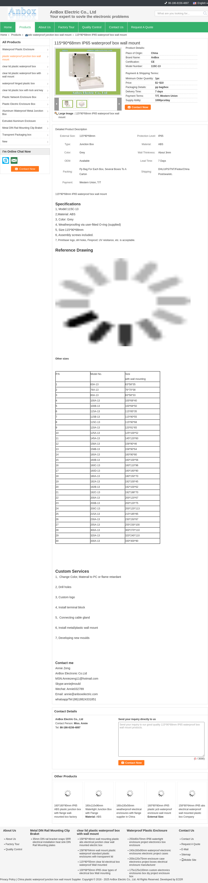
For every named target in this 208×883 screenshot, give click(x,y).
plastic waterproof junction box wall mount (48, 34)
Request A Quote (142, 27)
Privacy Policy (8, 879)
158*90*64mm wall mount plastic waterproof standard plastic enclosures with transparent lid (97, 853)
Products (25, 27)
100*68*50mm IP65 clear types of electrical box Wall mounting (98, 872)
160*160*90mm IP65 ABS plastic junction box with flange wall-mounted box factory (67, 811)
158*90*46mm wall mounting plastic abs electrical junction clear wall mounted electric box (99, 842)
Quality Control (92, 27)
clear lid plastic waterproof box (19, 66)
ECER (179, 879)
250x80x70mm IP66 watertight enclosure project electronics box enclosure (147, 842)
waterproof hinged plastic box (18, 83)
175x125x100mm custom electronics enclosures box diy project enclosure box (149, 873)
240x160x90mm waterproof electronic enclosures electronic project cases (150, 852)
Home (8, 27)
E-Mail (184, 849)
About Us (45, 27)
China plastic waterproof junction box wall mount (44, 879)
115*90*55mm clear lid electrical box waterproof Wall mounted (99, 863)
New (4, 141)
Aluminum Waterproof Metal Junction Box (22, 112)
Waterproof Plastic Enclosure (18, 49)
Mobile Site (188, 860)
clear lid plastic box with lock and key (22, 90)
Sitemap (186, 854)
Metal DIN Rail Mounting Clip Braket (22, 127)
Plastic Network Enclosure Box (19, 97)
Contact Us (116, 27)
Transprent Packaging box (16, 134)
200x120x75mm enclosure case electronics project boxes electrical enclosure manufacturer (148, 861)
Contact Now (140, 107)
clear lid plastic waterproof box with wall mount (21, 75)
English (202, 3)
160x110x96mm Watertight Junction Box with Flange (98, 809)
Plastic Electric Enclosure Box (18, 104)
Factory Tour (66, 27)
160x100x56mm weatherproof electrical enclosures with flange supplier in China (129, 811)
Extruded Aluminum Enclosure (19, 121)
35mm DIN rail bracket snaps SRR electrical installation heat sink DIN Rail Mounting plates (52, 842)
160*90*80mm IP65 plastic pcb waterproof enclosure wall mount (160, 809)
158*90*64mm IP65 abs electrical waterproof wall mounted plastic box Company (192, 811)
